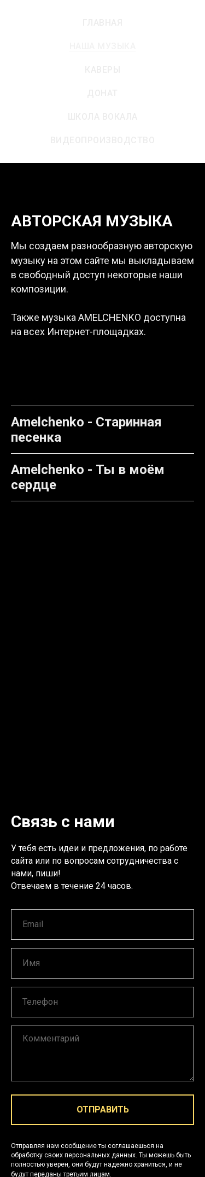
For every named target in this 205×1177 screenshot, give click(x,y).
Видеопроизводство (102, 140)
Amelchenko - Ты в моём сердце (88, 477)
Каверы (102, 70)
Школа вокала (103, 117)
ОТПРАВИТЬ (103, 1109)
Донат (102, 93)
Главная (103, 22)
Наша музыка (102, 46)
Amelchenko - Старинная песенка (86, 429)
